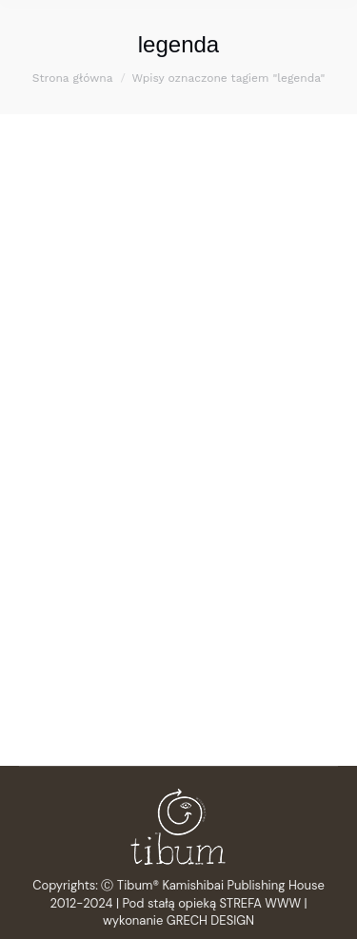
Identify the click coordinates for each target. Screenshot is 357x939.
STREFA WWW (261, 903)
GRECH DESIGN (210, 920)
